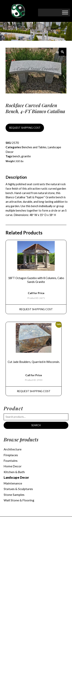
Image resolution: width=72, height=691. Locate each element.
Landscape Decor (16, 477)
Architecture (13, 449)
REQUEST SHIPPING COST (25, 127)
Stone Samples (14, 494)
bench (16, 156)
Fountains (10, 460)
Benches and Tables (34, 147)
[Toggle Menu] (65, 12)
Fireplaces (11, 455)
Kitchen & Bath (14, 472)
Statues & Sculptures (18, 489)
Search (36, 425)
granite (26, 156)
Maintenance (13, 483)
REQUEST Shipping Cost (36, 309)
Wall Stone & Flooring (19, 500)
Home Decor (13, 466)
